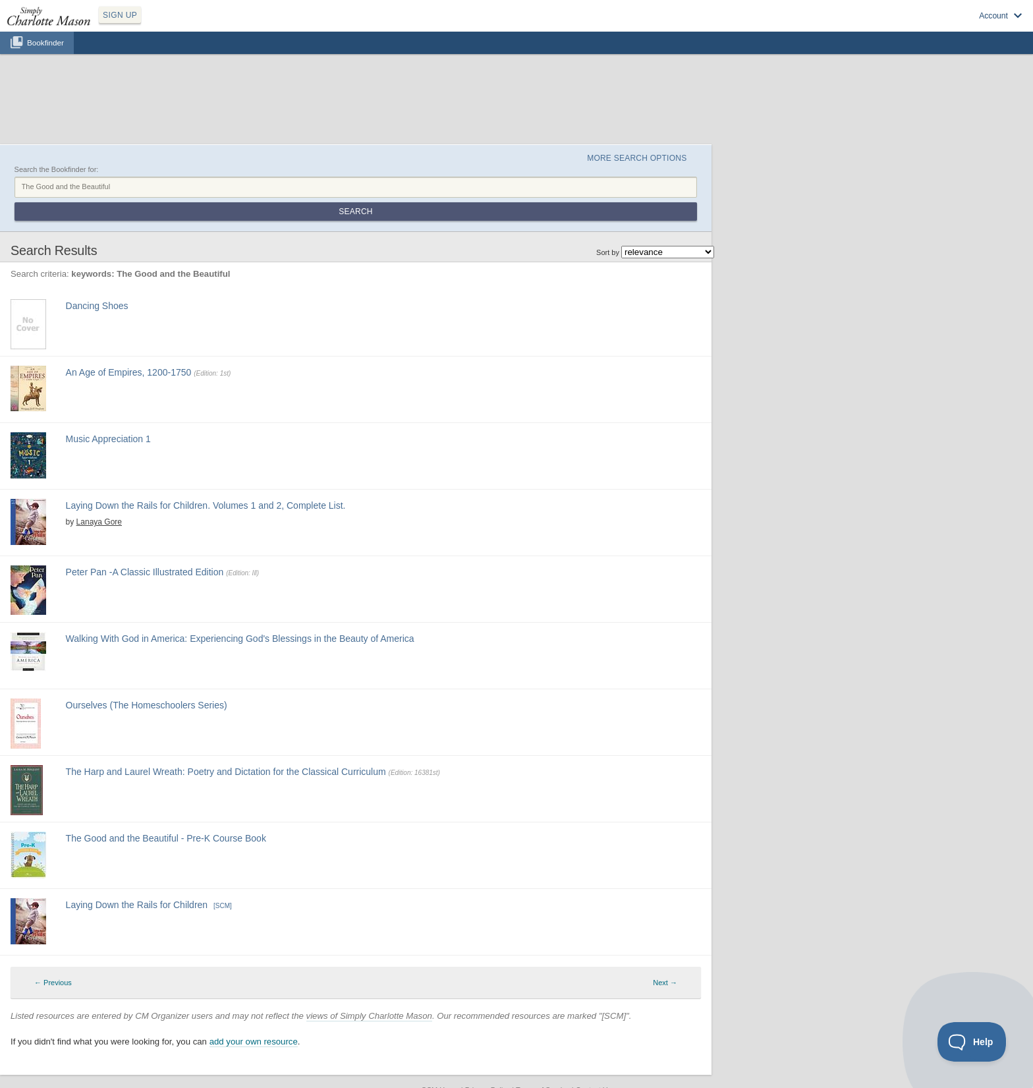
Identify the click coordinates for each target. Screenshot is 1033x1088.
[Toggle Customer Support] (972, 1042)
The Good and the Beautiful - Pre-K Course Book (166, 838)
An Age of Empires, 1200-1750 (129, 372)
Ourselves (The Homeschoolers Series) (146, 705)
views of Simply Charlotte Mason (369, 1016)
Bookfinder (45, 42)
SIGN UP (120, 15)
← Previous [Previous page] (53, 983)
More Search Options (636, 158)
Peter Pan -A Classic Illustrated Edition (145, 572)
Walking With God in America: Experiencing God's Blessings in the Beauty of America (240, 638)
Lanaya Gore (99, 522)
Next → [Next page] (665, 983)
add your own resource (253, 1041)
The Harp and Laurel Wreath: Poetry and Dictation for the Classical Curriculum (226, 771)
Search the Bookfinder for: (56, 169)
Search (355, 211)
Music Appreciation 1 (108, 439)
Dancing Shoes (97, 306)
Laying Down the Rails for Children (137, 905)
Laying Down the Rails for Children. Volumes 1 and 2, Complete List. (206, 505)
